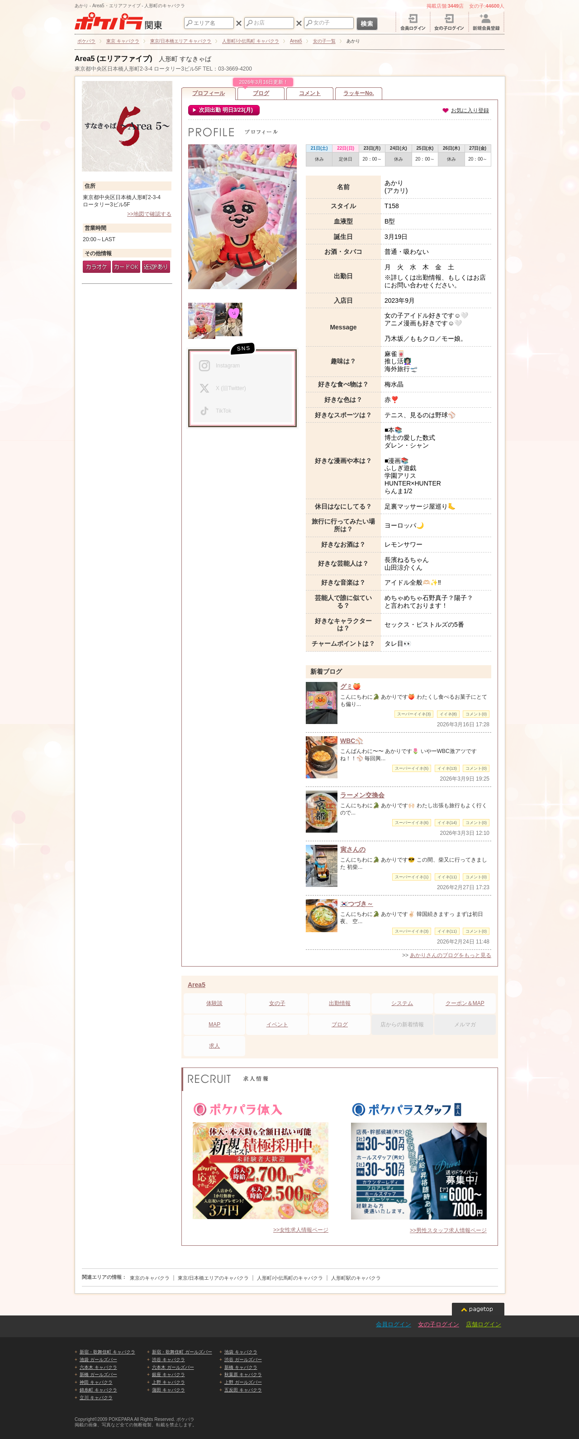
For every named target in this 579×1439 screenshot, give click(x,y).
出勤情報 (340, 1003)
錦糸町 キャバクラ (98, 1389)
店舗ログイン (483, 1324)
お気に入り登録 (465, 110)
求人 (214, 1046)
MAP (214, 1024)
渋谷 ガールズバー (243, 1359)
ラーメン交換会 (362, 795)
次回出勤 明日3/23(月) (225, 110)
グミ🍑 (350, 686)
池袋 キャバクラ (240, 1351)
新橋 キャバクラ (240, 1367)
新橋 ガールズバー (98, 1374)
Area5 (196, 984)
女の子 (277, 1003)
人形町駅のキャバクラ (356, 1278)
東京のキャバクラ (150, 1278)
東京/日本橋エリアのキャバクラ (213, 1278)
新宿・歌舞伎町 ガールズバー (182, 1351)
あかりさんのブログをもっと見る (450, 955)
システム (402, 1003)
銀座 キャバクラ (168, 1374)
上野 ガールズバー (243, 1382)
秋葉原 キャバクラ (243, 1374)
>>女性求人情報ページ (300, 1230)
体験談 (214, 1003)
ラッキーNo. (358, 93)
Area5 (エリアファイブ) (113, 58)
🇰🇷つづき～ (356, 903)
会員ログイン (393, 1324)
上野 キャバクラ (168, 1382)
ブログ (261, 91)
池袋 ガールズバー (98, 1359)
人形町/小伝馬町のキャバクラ (290, 1278)
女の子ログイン (438, 1324)
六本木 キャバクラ (98, 1367)
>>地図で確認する (149, 214)
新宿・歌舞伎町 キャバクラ (107, 1351)
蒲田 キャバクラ (168, 1389)
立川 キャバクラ (96, 1397)
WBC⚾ (351, 740)
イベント (277, 1024)
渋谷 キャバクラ (168, 1359)
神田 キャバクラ (96, 1382)
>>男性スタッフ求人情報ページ (448, 1230)
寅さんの (352, 849)
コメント (310, 93)
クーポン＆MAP (465, 1003)
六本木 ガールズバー (173, 1367)
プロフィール (208, 93)
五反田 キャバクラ (243, 1389)
